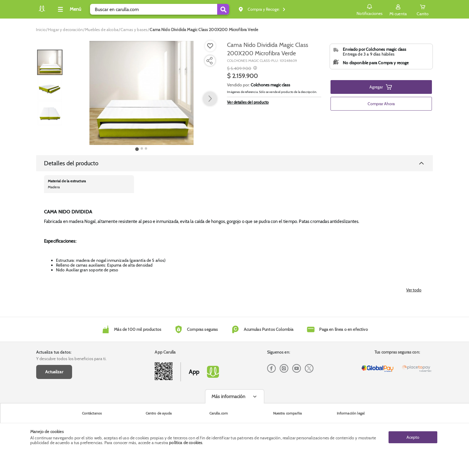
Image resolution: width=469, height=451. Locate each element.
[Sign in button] (398, 9)
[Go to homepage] (41, 29)
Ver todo (413, 290)
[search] (159, 9)
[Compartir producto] (209, 60)
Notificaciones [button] (370, 9)
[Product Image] (141, 93)
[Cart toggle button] (422, 9)
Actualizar (54, 371)
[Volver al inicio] (42, 11)
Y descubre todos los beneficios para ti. (71, 358)
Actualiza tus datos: (53, 352)
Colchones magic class (270, 85)
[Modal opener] (254, 68)
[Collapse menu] (68, 9)
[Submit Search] (223, 9)
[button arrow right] (210, 99)
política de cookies (185, 442)
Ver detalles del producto (248, 102)
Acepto (412, 437)
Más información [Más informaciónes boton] (228, 396)
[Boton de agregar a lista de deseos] (210, 46)
